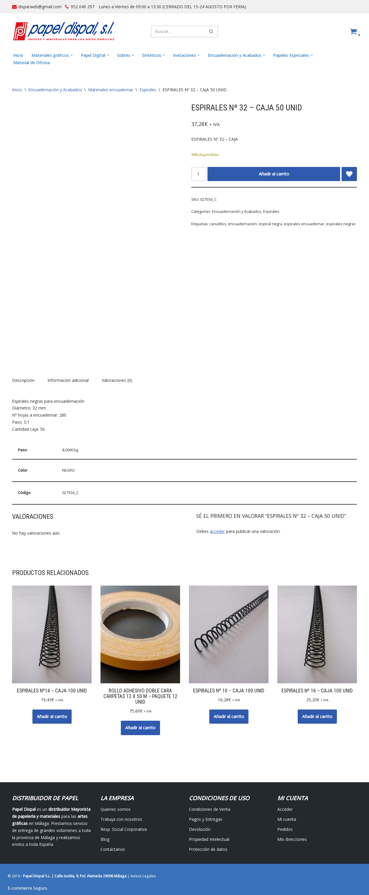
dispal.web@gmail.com (40, 6)
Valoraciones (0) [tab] (117, 380)
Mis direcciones (292, 839)
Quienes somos (116, 809)
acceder (217, 531)
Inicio (18, 55)
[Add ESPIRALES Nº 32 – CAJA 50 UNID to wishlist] (349, 174)
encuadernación (242, 223)
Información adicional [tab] (68, 380)
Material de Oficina (31, 62)
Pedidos (285, 829)
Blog (105, 839)
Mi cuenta (286, 819)
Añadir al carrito (274, 174)
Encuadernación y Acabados (55, 90)
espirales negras (341, 223)
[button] (71, 55)
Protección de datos (208, 849)
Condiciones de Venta (209, 809)
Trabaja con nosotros (121, 819)
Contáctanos (113, 849)
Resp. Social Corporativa (124, 829)
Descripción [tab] (23, 380)
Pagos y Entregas (205, 819)
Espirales (147, 90)
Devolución (199, 829)
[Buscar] (178, 31)
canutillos (218, 223)
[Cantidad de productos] (198, 174)
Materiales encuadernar (110, 90)
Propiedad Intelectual (209, 839)
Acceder (285, 809)
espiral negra (270, 223)
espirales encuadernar (304, 223)
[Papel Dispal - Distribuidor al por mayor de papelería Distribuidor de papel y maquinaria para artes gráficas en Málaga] (63, 31)
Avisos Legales (143, 876)
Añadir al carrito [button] (52, 716)
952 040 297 (82, 6)
